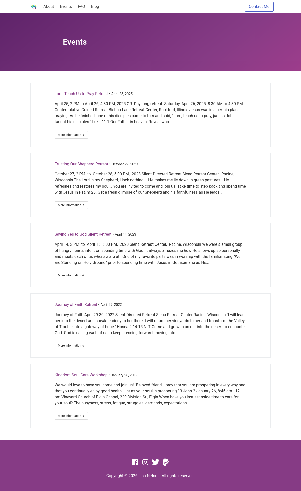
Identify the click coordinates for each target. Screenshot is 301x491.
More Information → (71, 135)
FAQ (81, 6)
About (48, 6)
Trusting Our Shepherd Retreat (81, 164)
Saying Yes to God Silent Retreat (83, 234)
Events (66, 6)
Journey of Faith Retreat (76, 304)
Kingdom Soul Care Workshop (81, 375)
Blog (95, 6)
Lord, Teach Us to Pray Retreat (81, 93)
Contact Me (259, 6)
